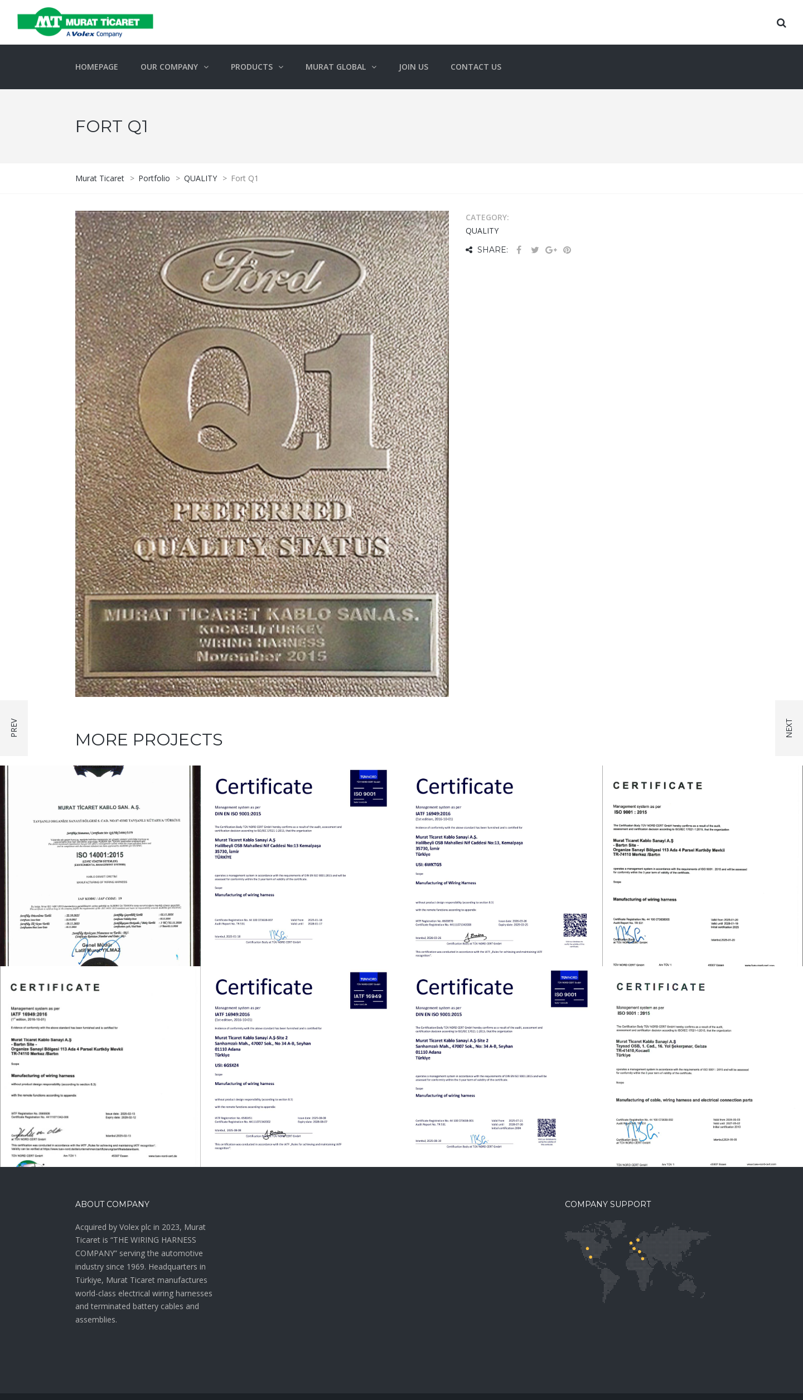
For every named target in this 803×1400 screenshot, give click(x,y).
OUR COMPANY (169, 66)
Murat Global (336, 66)
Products (252, 66)
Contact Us (476, 66)
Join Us (413, 66)
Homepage (96, 66)
